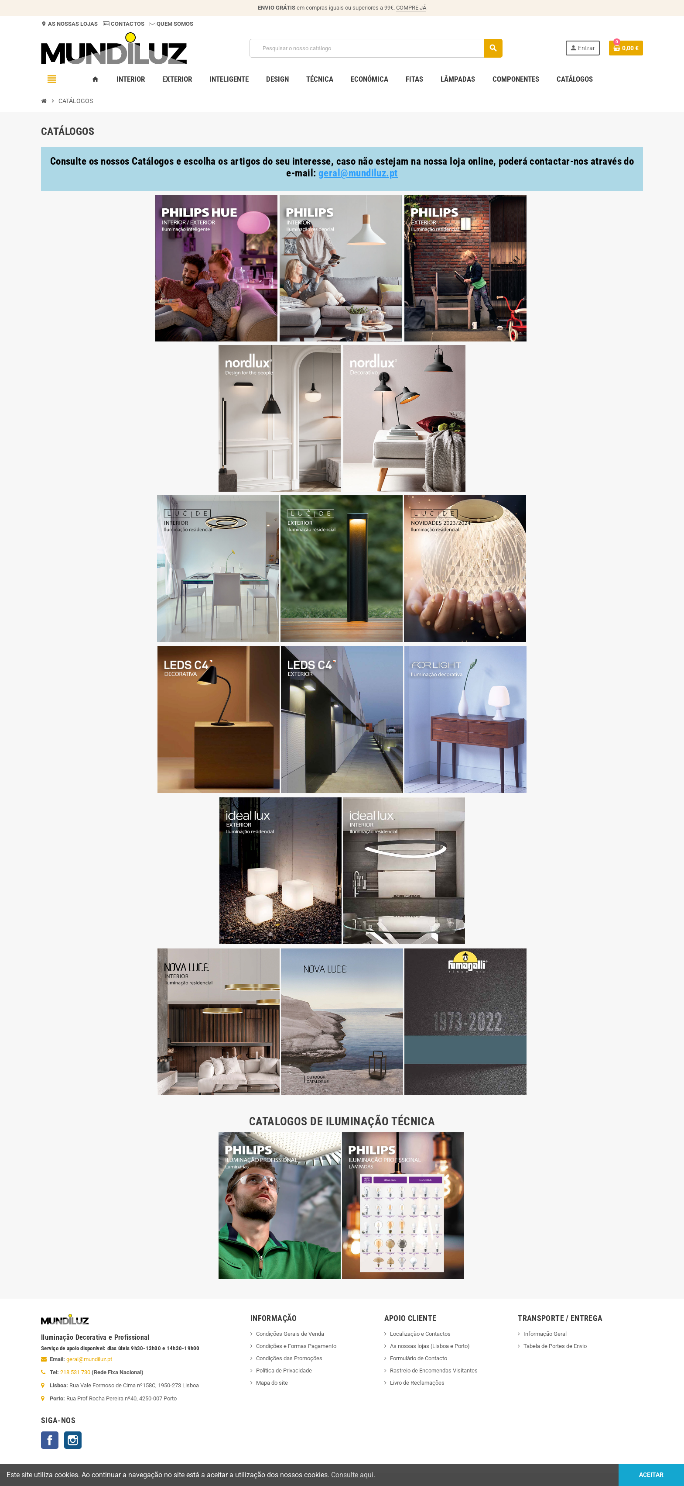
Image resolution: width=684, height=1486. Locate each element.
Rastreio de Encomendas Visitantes (434, 1370)
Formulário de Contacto (418, 1358)
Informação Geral (545, 1334)
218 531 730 (75, 1372)
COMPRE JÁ (411, 7)
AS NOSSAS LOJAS (72, 24)
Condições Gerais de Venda (290, 1334)
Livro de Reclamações (417, 1382)
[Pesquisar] (376, 48)
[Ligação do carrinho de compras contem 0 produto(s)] (626, 48)
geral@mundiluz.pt (89, 1359)
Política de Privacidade (284, 1370)
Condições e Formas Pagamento (296, 1346)
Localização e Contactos (420, 1334)
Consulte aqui (352, 1475)
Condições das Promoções (289, 1358)
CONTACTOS (127, 24)
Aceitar (651, 1475)
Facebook (49, 1440)
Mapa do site (272, 1382)
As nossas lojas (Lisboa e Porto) (430, 1346)
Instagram (73, 1440)
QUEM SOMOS (174, 24)
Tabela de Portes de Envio (555, 1346)
